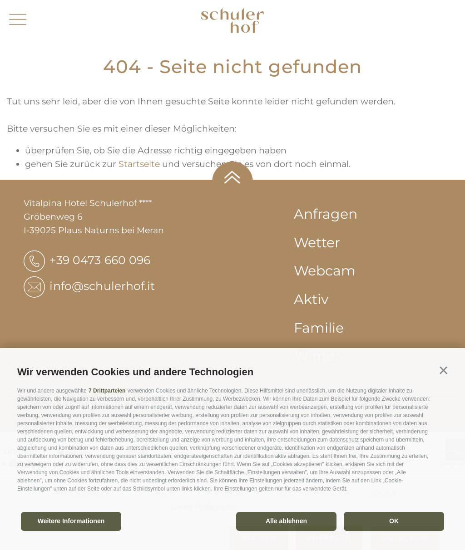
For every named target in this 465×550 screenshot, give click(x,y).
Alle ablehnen (286, 521)
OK (394, 521)
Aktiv (311, 299)
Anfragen (325, 214)
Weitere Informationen (71, 521)
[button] (443, 370)
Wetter (317, 242)
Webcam (325, 270)
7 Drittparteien (107, 391)
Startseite (139, 164)
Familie (319, 327)
